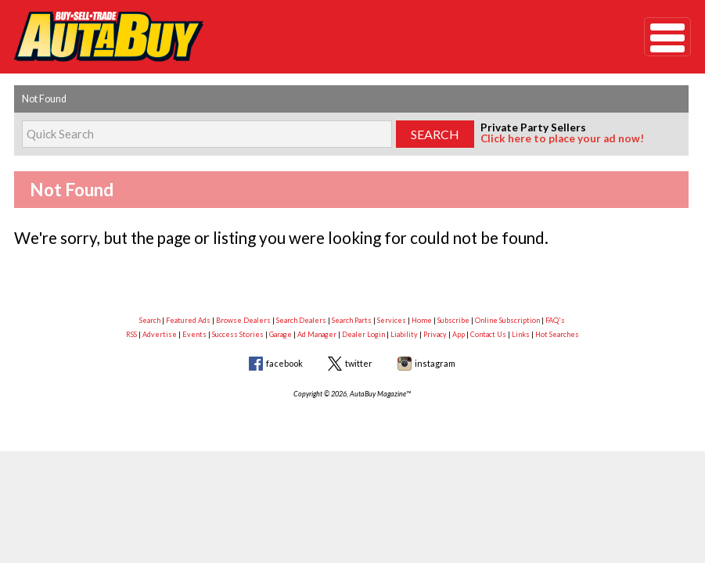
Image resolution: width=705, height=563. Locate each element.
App (458, 334)
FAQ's (555, 320)
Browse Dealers (243, 320)
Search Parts (352, 320)
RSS (131, 334)
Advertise (159, 334)
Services (391, 320)
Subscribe (453, 320)
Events (194, 334)
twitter (358, 363)
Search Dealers (301, 320)
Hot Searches (557, 334)
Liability (404, 334)
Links (521, 334)
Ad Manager (316, 334)
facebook (284, 363)
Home (422, 320)
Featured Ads (188, 320)
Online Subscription (507, 320)
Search (149, 320)
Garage (280, 334)
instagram (435, 363)
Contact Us (488, 334)
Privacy (435, 334)
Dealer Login (363, 334)
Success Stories (238, 334)
